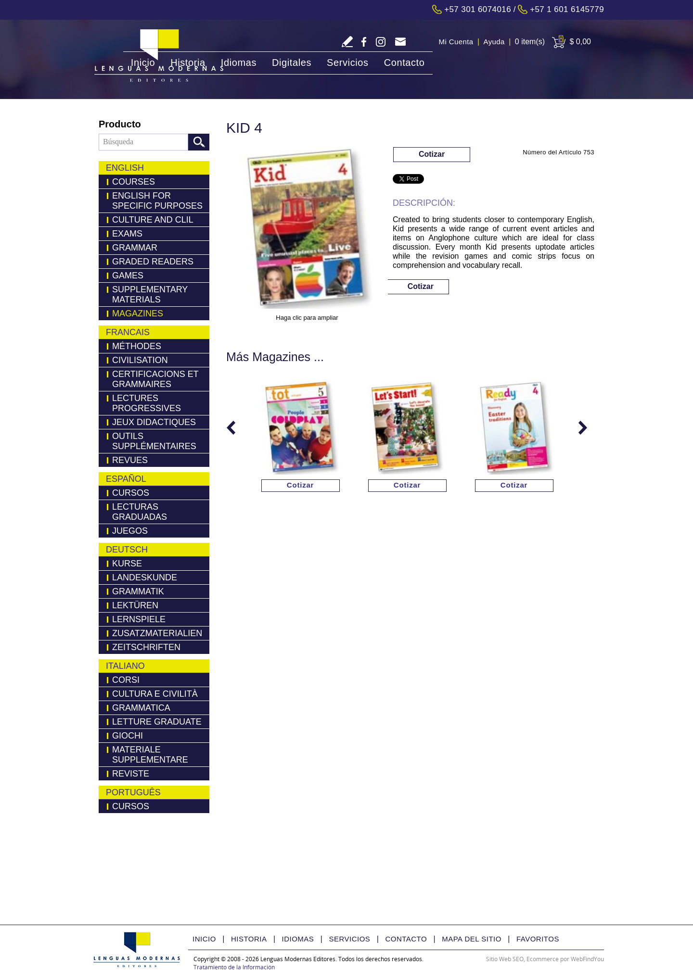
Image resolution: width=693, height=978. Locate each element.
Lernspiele (139, 619)
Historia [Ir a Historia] (187, 62)
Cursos (130, 493)
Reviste (130, 773)
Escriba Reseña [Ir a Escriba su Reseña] (347, 41)
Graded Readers (152, 261)
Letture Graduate (157, 722)
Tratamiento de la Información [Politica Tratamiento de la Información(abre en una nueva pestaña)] (234, 967)
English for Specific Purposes (157, 201)
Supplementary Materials (150, 294)
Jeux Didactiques (154, 422)
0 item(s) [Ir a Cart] (530, 42)
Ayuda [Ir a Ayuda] (494, 42)
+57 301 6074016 (477, 9)
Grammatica (141, 708)
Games (127, 275)
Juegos (130, 531)
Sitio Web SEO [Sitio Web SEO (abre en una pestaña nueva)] (505, 959)
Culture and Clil (152, 220)
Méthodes (136, 346)
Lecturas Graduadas (139, 512)
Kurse (127, 563)
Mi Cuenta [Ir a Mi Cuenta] (456, 42)
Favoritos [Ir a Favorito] (537, 939)
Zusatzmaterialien (157, 633)
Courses (133, 182)
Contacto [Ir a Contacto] (404, 62)
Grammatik (138, 591)
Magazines (137, 313)
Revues (130, 460)
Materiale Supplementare (150, 755)
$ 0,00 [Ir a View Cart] (580, 42)
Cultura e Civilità (155, 694)
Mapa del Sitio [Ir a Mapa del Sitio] (471, 939)
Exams (127, 233)
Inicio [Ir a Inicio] (143, 62)
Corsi (126, 680)
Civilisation (140, 360)
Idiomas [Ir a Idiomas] (239, 62)
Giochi (127, 735)
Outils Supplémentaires (154, 441)
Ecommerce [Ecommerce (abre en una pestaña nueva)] (542, 959)
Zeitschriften (146, 647)
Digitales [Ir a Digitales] (291, 62)
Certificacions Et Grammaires (155, 379)
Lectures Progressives (146, 403)
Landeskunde (144, 577)
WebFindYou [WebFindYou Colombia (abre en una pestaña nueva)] (587, 959)
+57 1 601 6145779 (567, 9)
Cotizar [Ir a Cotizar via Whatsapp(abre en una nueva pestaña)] (432, 154)
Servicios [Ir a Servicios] (348, 62)
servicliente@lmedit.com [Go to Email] (400, 42)
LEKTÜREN (135, 605)
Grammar (134, 247)
